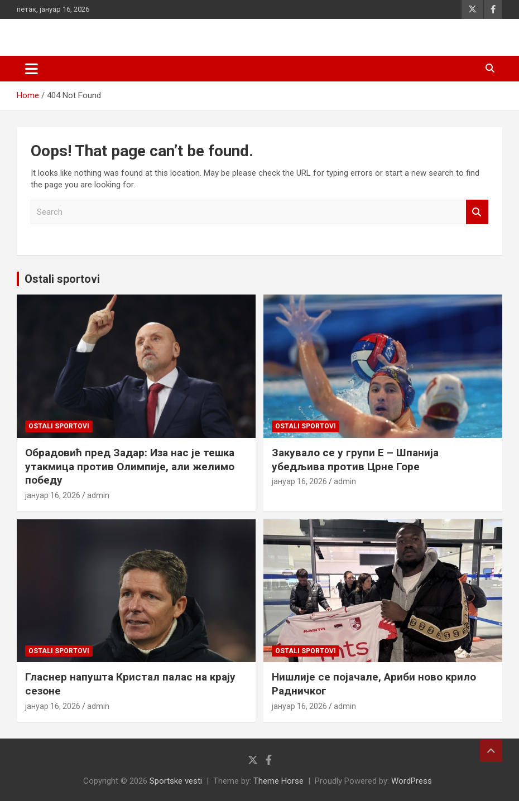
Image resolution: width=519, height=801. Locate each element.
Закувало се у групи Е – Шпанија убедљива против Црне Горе (355, 459)
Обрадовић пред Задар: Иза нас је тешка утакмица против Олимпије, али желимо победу (129, 466)
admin (98, 495)
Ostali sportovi (62, 279)
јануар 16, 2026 (52, 495)
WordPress (411, 781)
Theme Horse (278, 781)
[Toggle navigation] (31, 68)
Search (477, 212)
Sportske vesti (176, 781)
